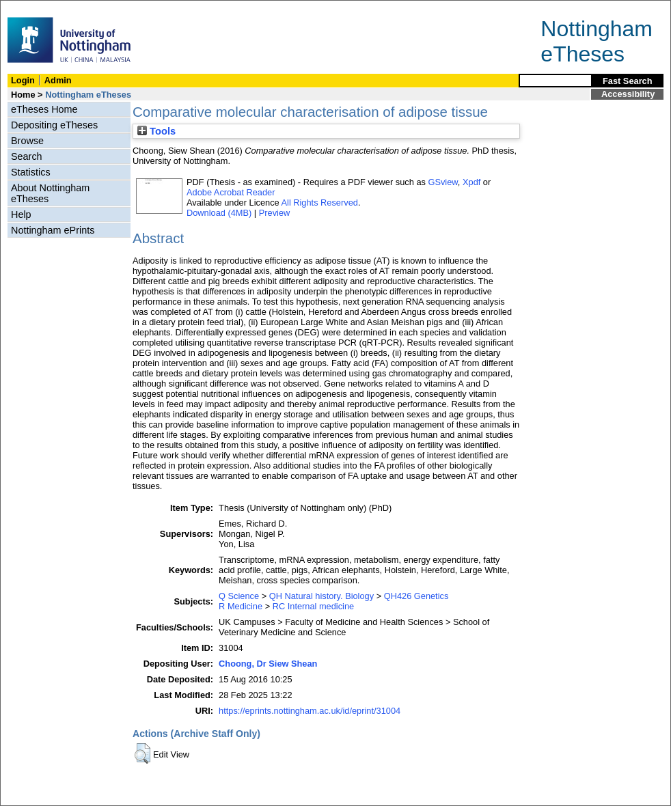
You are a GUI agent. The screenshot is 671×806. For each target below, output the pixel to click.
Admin (58, 80)
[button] (142, 753)
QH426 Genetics (416, 596)
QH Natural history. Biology (321, 596)
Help (21, 214)
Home (23, 94)
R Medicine (240, 606)
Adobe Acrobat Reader (231, 192)
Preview (274, 213)
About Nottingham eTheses (50, 193)
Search (26, 156)
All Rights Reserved (320, 202)
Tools (156, 131)
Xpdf (471, 182)
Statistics (31, 172)
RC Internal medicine (314, 606)
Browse (27, 140)
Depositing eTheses (54, 125)
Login (23, 80)
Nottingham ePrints (52, 230)
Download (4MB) (219, 213)
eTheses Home (44, 109)
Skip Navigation (30, 8)
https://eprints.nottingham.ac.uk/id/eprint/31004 (309, 711)
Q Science (239, 596)
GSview (442, 182)
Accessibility (628, 94)
